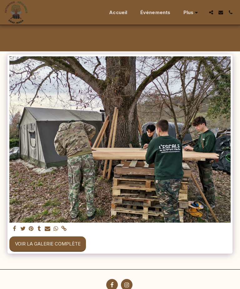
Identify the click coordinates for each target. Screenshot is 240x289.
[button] (211, 12)
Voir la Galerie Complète (48, 244)
